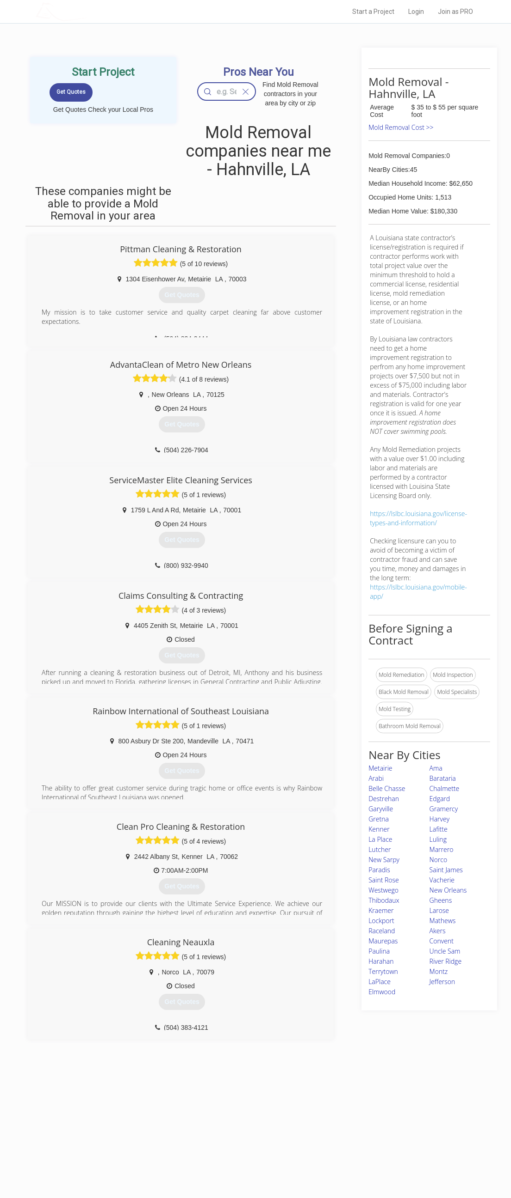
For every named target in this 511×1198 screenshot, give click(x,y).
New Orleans (448, 890)
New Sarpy (383, 859)
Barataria (443, 778)
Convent (442, 941)
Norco (439, 859)
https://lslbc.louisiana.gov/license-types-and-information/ (418, 518)
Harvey (439, 819)
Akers (438, 930)
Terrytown (383, 971)
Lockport (381, 920)
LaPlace (379, 981)
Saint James (446, 869)
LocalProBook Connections (371, 1151)
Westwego (383, 890)
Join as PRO (455, 11)
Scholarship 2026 (359, 1120)
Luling (438, 839)
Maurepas (383, 941)
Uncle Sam (445, 951)
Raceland (381, 930)
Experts (217, 1130)
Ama (436, 768)
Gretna (378, 819)
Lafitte (439, 829)
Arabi (376, 778)
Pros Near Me (122, 1130)
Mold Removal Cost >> (400, 127)
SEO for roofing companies (371, 1161)
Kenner (379, 829)
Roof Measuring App (233, 1140)
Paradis (379, 869)
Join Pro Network (229, 1120)
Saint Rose (383, 880)
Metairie (380, 768)
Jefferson (442, 981)
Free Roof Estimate (129, 1151)
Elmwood (381, 991)
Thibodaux (383, 900)
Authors (347, 1140)
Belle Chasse (386, 788)
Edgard (440, 798)
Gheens (441, 900)
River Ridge (445, 961)
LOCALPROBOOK (89, 11)
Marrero (442, 849)
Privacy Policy (354, 1130)
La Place (380, 839)
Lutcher (379, 849)
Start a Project (373, 11)
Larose (439, 910)
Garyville (380, 808)
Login (416, 11)
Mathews (443, 920)
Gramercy (444, 808)
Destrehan (383, 798)
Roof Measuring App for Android (248, 1161)
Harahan (380, 961)
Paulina (379, 951)
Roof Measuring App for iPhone (247, 1151)
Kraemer (380, 910)
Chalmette (445, 788)
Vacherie (442, 880)
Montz (439, 971)
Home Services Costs (133, 1120)
